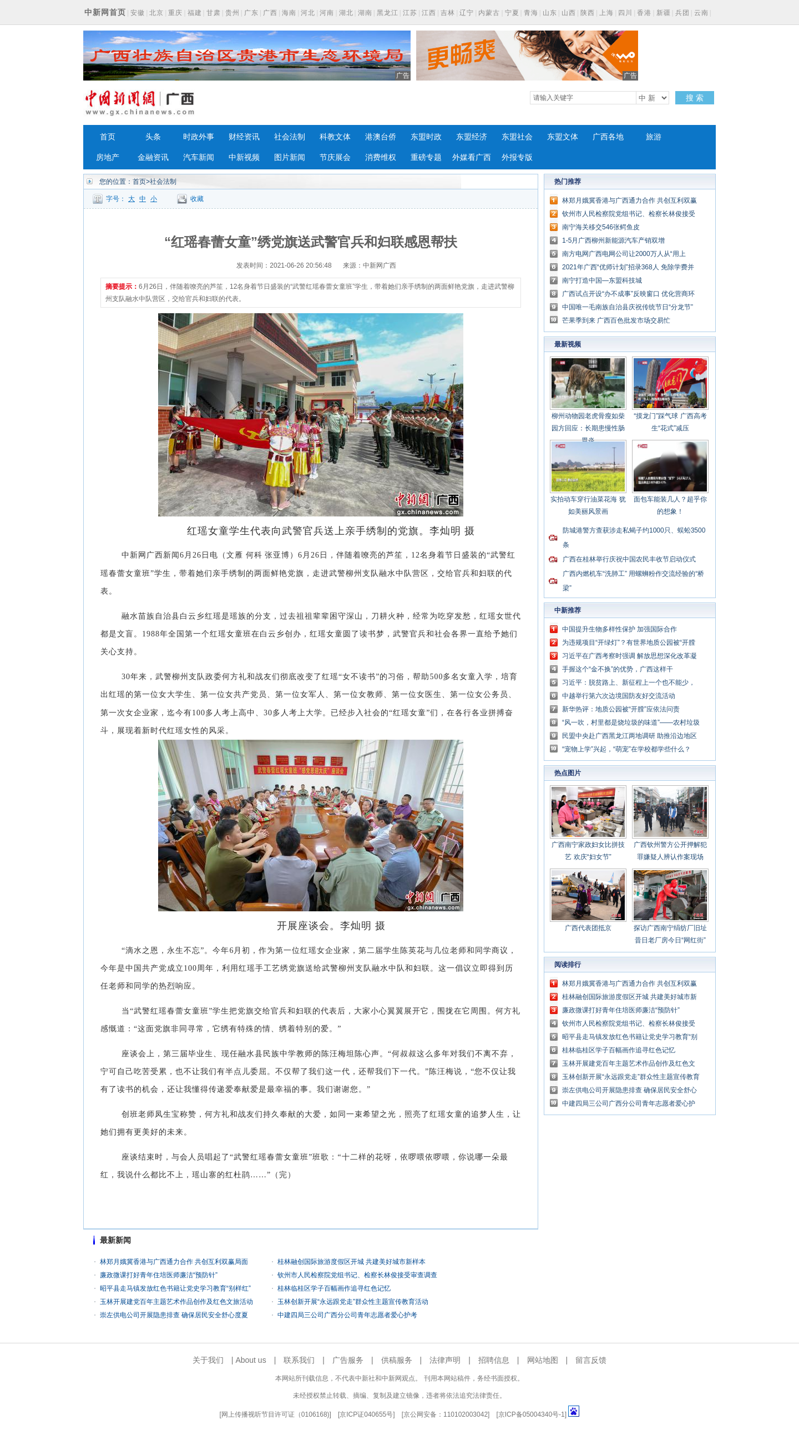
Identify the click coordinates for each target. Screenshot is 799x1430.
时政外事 (198, 137)
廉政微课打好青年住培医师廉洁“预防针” (159, 1275)
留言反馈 (590, 1360)
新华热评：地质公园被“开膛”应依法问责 (621, 709)
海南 (289, 13)
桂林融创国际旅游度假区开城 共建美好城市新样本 (351, 1262)
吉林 (448, 13)
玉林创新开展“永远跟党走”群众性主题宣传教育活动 (352, 1302)
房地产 (107, 157)
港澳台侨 (380, 137)
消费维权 (380, 157)
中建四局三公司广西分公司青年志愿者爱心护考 (347, 1315)
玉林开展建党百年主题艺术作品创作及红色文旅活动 (176, 1302)
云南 (701, 13)
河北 (308, 13)
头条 (153, 137)
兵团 (682, 13)
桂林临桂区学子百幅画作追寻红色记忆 (334, 1288)
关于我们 (208, 1360)
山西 (569, 13)
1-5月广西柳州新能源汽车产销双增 (613, 240)
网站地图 (542, 1360)
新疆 (663, 13)
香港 (644, 13)
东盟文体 (562, 137)
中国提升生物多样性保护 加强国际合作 (619, 629)
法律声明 (445, 1360)
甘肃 (213, 13)
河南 (327, 13)
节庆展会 (335, 157)
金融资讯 (153, 157)
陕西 (587, 13)
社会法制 (289, 137)
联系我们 (299, 1360)
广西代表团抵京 (588, 928)
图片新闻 (289, 157)
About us (250, 1360)
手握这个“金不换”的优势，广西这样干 (617, 669)
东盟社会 (517, 137)
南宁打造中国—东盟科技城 (602, 280)
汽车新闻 (198, 157)
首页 (107, 137)
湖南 (365, 13)
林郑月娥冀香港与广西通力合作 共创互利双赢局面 (174, 1262)
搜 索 (695, 97)
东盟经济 (471, 137)
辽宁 (466, 13)
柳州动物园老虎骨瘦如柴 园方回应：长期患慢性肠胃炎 (588, 428)
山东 (550, 13)
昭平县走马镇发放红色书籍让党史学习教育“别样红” (175, 1288)
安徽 (137, 13)
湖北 (346, 13)
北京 (156, 13)
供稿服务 (396, 1360)
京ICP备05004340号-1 (531, 1414)
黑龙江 (387, 13)
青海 (531, 13)
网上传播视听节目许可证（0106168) (275, 1414)
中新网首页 (105, 12)
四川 (625, 13)
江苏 (410, 13)
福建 (195, 13)
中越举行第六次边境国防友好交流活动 (618, 696)
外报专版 (517, 157)
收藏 (197, 199)
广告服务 (347, 1360)
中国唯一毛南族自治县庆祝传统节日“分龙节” (627, 307)
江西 (429, 13)
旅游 (653, 137)
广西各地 (608, 137)
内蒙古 (489, 13)
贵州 (232, 13)
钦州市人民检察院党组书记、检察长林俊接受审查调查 (357, 1275)
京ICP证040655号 (366, 1414)
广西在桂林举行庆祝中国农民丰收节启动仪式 (629, 559)
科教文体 (335, 137)
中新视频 (244, 157)
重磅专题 (426, 157)
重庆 (175, 13)
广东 (251, 13)
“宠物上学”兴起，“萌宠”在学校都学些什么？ (626, 749)
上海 (606, 13)
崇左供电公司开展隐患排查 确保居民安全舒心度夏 (174, 1315)
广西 (270, 13)
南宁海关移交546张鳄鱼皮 (601, 227)
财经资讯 (244, 137)
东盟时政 (426, 137)
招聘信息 (493, 1360)
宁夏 (512, 13)
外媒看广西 (471, 157)
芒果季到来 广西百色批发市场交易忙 (616, 320)
